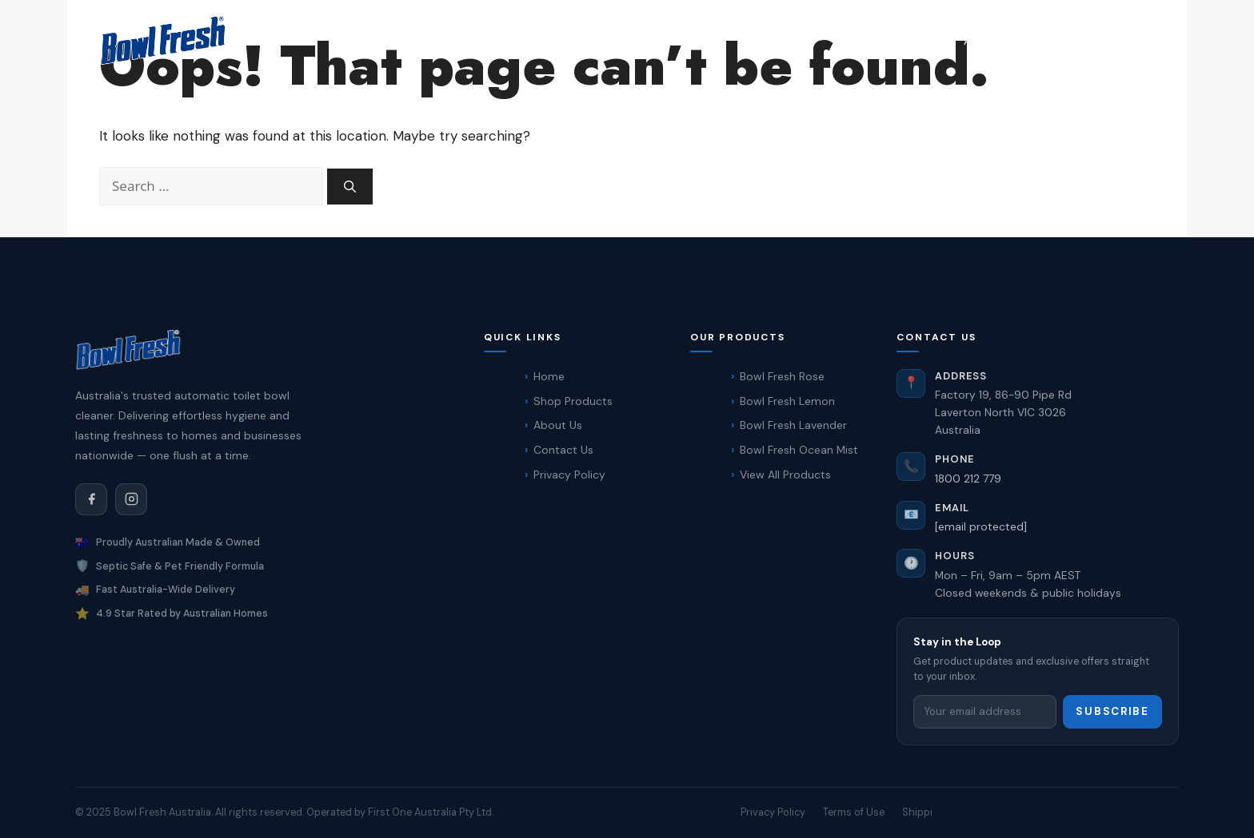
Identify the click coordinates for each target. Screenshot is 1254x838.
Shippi (917, 812)
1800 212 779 (968, 478)
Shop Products (573, 401)
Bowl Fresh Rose (782, 376)
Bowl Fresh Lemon (787, 401)
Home (855, 41)
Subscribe (1112, 711)
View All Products (785, 474)
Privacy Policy (569, 474)
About (981, 41)
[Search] (350, 187)
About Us (557, 425)
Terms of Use (854, 812)
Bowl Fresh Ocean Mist (799, 450)
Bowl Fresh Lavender (793, 425)
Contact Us (1062, 41)
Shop (918, 41)
